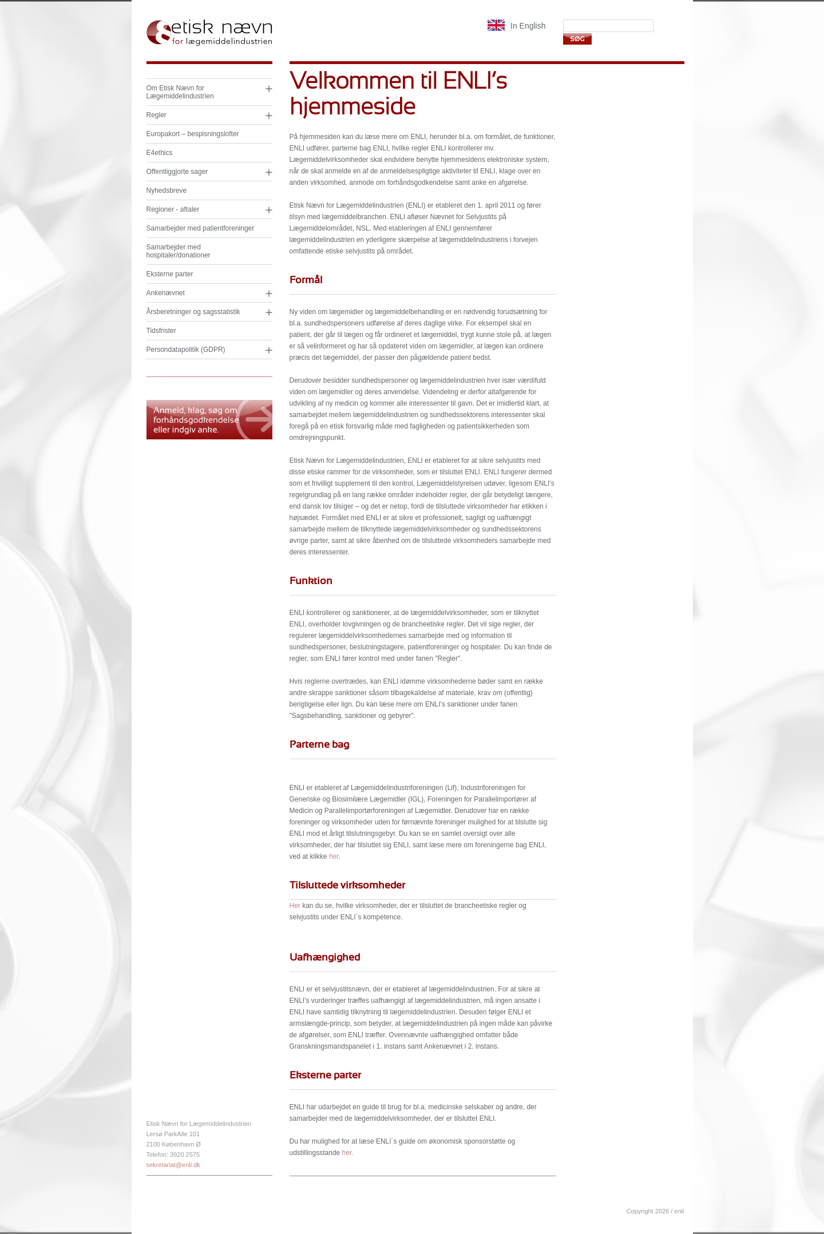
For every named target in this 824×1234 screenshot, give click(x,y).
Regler (156, 115)
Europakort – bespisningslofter (192, 134)
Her (296, 906)
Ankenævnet (165, 293)
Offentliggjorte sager (177, 172)
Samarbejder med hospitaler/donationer (178, 251)
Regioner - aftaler (173, 209)
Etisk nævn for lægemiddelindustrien (209, 32)
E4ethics (159, 153)
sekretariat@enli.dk (173, 1164)
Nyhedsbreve (166, 191)
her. (348, 1153)
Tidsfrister (161, 331)
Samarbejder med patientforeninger (200, 228)
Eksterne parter (169, 274)
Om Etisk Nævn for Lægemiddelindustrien (180, 92)
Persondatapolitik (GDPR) (185, 350)
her (334, 856)
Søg (577, 38)
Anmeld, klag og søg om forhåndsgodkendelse (209, 419)
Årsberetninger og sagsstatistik (193, 312)
